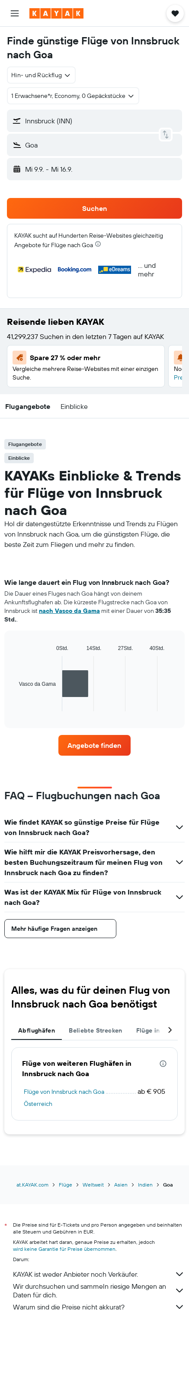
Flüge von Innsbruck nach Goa (64, 1092)
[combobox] (41, 75)
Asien (121, 1184)
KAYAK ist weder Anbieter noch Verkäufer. (99, 1274)
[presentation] (98, 244)
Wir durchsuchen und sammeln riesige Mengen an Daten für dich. (99, 1290)
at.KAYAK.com (32, 1184)
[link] (94, 745)
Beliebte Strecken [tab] (95, 1030)
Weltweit (93, 1184)
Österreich (38, 1104)
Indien (145, 1184)
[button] (14, 13)
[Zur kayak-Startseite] (56, 13)
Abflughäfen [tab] (36, 1030)
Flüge (65, 1184)
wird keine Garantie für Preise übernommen (64, 1249)
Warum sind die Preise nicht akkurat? (99, 1307)
